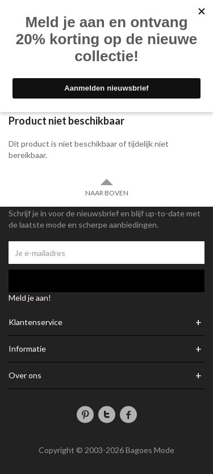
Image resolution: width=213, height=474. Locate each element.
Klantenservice (35, 322)
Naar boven (106, 187)
